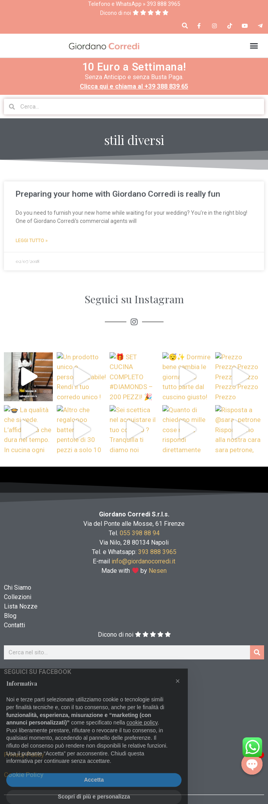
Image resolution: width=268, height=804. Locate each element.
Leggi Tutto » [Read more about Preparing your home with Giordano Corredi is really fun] (32, 240)
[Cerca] (257, 652)
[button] (184, 26)
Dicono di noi (115, 13)
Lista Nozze (21, 606)
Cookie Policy (23, 775)
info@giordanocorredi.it (143, 561)
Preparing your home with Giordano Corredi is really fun (118, 194)
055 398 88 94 (140, 533)
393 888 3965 (157, 552)
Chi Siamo (17, 587)
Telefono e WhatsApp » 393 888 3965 (134, 4)
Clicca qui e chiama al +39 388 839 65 (134, 86)
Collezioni (17, 597)
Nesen (158, 570)
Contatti (14, 625)
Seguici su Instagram (134, 299)
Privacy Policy (24, 755)
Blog (10, 615)
